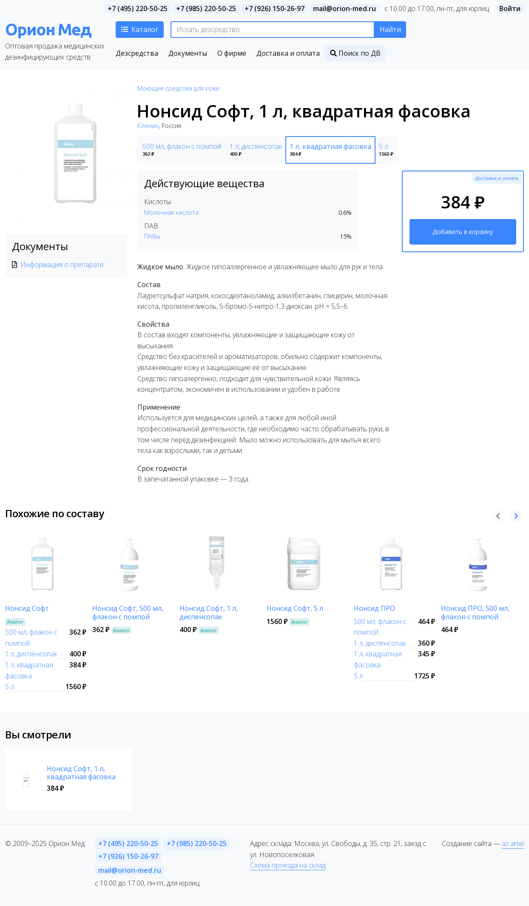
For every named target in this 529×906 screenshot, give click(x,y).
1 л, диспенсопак (31, 653)
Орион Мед (48, 29)
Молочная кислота (171, 212)
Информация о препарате (62, 264)
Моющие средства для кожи (178, 88)
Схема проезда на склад (288, 865)
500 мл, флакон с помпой (31, 637)
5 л (9, 686)
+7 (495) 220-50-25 (138, 8)
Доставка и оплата (496, 178)
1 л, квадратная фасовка (29, 670)
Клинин (148, 126)
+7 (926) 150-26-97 (274, 8)
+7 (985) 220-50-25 (206, 8)
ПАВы (152, 236)
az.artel (513, 843)
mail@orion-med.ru (344, 8)
